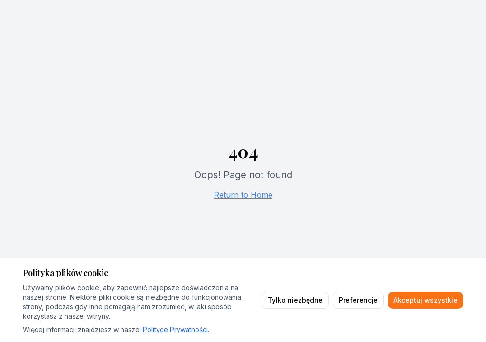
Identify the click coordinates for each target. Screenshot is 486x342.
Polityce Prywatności (175, 329)
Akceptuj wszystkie (425, 300)
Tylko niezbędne (295, 300)
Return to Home (243, 195)
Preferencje (358, 300)
